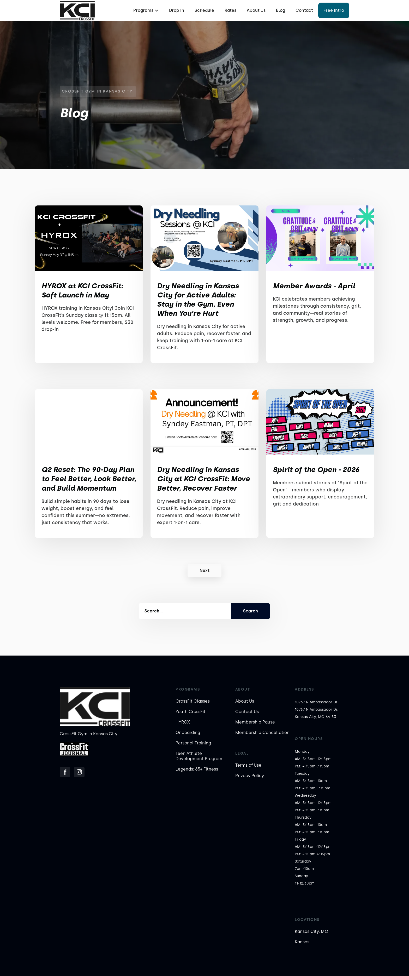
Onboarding (188, 732)
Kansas (302, 941)
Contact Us (247, 711)
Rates (230, 10)
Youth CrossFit (191, 711)
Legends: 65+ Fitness (197, 769)
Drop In (176, 10)
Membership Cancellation (262, 732)
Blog (280, 10)
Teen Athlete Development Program (199, 756)
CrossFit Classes (193, 701)
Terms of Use (248, 765)
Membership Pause (255, 722)
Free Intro (333, 10)
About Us (256, 10)
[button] (145, 10)
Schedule (204, 10)
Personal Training (193, 742)
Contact (304, 10)
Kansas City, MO (311, 931)
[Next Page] (204, 570)
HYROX (183, 722)
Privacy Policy (249, 775)
